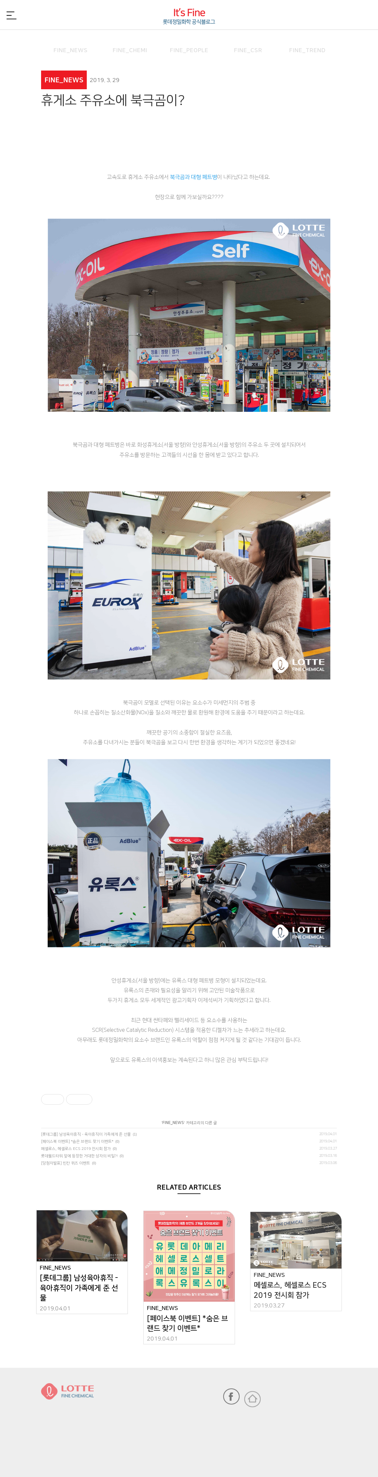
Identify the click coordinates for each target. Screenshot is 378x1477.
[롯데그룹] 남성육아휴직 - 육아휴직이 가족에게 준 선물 (86, 1134)
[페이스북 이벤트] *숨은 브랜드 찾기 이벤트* (77, 1141)
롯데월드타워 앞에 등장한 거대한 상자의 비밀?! (79, 1156)
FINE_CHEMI (130, 40)
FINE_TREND (307, 40)
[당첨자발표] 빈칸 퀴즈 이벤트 (65, 1163)
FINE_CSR (248, 40)
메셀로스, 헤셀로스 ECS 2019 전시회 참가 (76, 1149)
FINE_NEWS (71, 40)
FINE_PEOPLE (189, 40)
